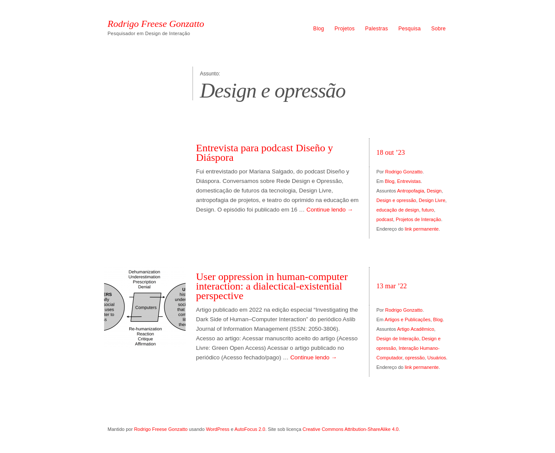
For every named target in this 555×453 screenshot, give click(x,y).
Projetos (345, 29)
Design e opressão (396, 200)
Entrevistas (409, 181)
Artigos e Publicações (408, 319)
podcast (384, 219)
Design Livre (432, 200)
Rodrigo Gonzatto (403, 171)
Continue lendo (330, 209)
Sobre (438, 29)
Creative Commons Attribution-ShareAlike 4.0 (350, 429)
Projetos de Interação (418, 219)
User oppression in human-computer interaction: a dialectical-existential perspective (272, 286)
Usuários (436, 357)
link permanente (421, 228)
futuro (428, 209)
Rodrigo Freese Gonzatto (156, 24)
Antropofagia (410, 190)
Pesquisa (409, 29)
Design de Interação (397, 338)
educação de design (397, 209)
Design (434, 190)
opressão (414, 357)
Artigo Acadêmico (415, 329)
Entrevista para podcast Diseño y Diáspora (264, 152)
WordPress (217, 429)
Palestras (376, 29)
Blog (318, 29)
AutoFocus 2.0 (250, 429)
